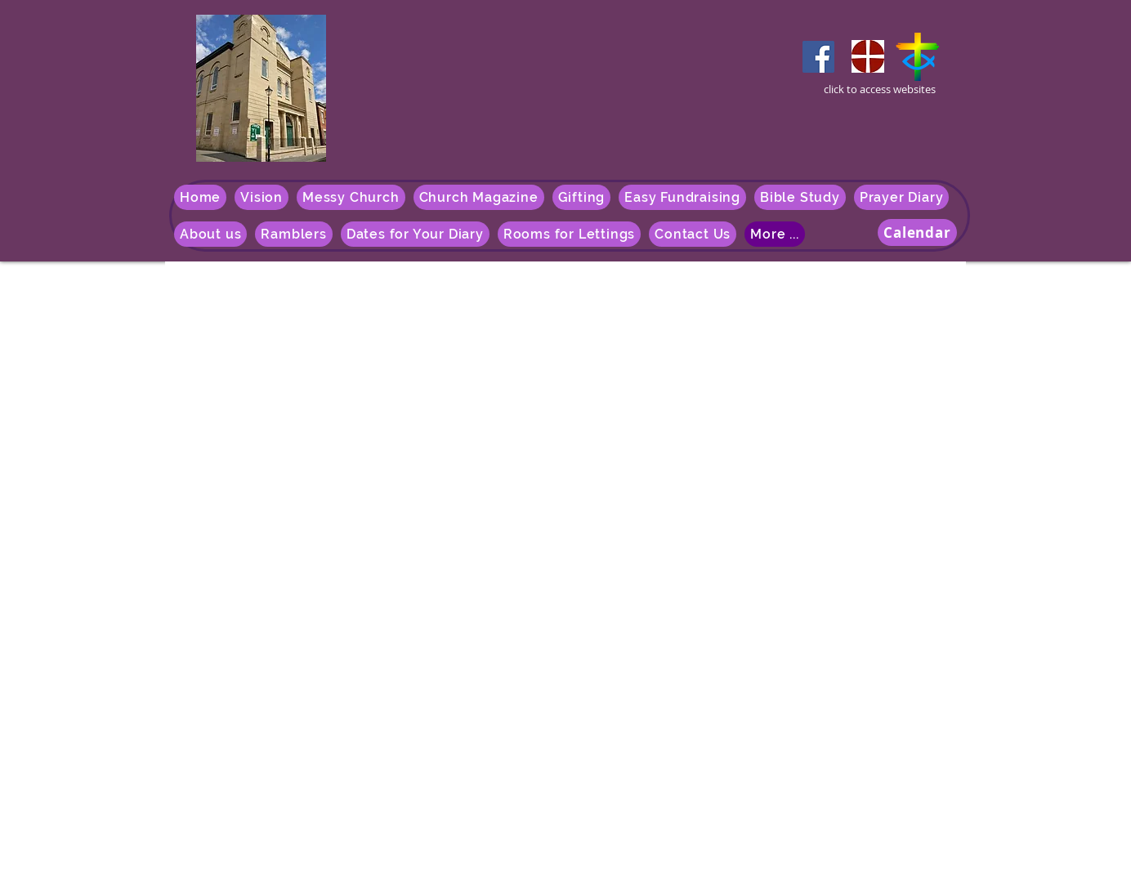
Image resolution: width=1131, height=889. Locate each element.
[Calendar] (917, 232)
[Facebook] (818, 57)
